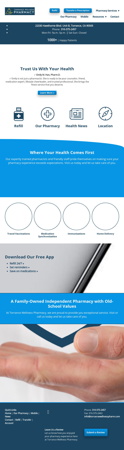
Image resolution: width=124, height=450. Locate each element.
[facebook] (48, 412)
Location (105, 125)
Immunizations (76, 233)
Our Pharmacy (68, 16)
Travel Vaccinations (18, 233)
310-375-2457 (68, 29)
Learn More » (47, 92)
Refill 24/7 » (17, 263)
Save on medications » (24, 271)
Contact (114, 16)
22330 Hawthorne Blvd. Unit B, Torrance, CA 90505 (64, 25)
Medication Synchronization (47, 235)
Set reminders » (19, 267)
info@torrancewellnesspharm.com (102, 416)
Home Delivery (105, 233)
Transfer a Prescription (77, 10)
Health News (76, 125)
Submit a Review (96, 432)
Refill (54, 10)
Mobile (84, 16)
